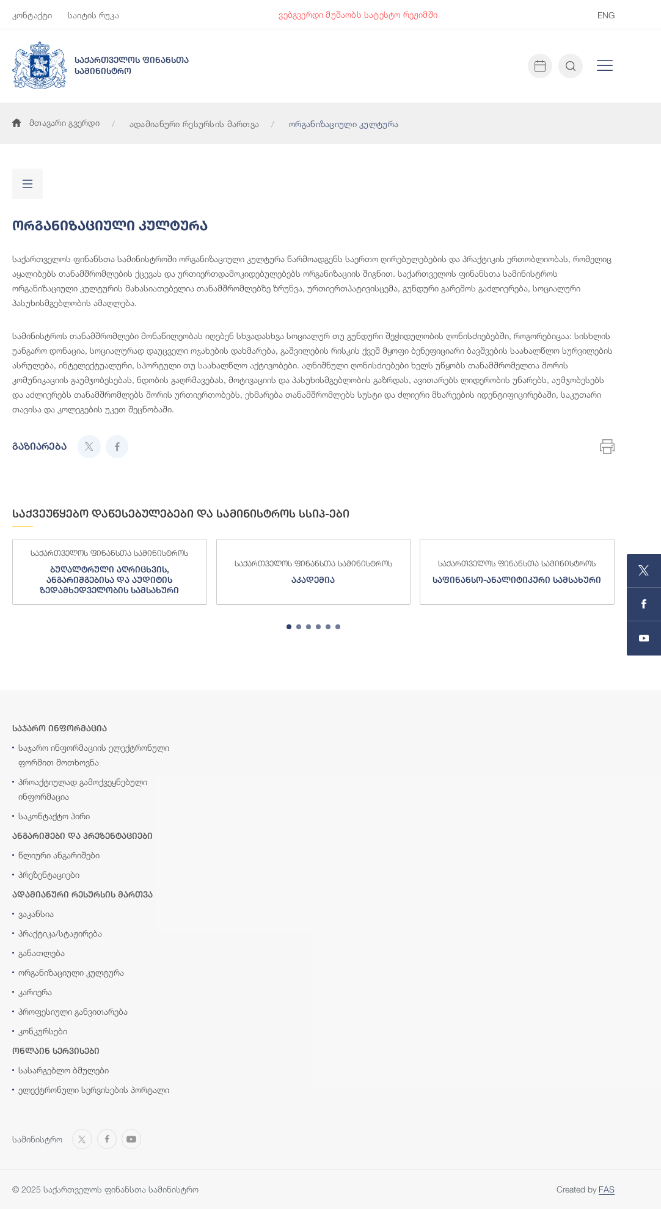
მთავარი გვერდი (56, 122)
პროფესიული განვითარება (73, 1011)
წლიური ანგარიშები (59, 855)
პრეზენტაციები (48, 874)
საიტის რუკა (93, 15)
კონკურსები (42, 1031)
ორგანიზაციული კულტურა (71, 972)
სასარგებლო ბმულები (63, 1070)
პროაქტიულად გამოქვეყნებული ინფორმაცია (82, 789)
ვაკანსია (36, 913)
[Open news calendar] (540, 66)
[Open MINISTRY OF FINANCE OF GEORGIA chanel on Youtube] (644, 638)
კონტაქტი (32, 15)
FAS (607, 1189)
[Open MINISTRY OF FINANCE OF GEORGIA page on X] (644, 571)
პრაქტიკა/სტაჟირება (60, 933)
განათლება (41, 953)
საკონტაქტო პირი (54, 816)
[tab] (289, 626)
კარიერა (35, 992)
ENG (606, 15)
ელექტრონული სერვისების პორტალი (93, 1089)
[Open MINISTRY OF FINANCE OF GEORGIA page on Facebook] (644, 604)
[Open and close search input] (570, 66)
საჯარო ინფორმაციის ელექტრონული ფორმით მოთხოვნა (93, 754)
